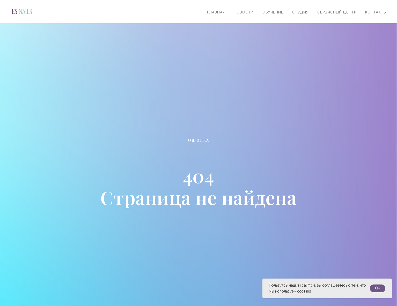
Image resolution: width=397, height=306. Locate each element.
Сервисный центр (336, 12)
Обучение (272, 12)
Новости (244, 12)
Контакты (376, 12)
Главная (216, 12)
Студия (300, 12)
